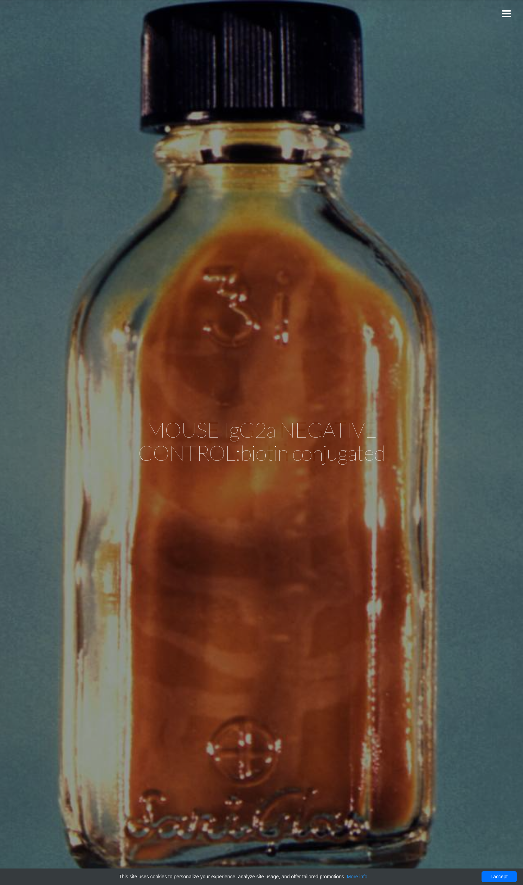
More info (357, 876)
